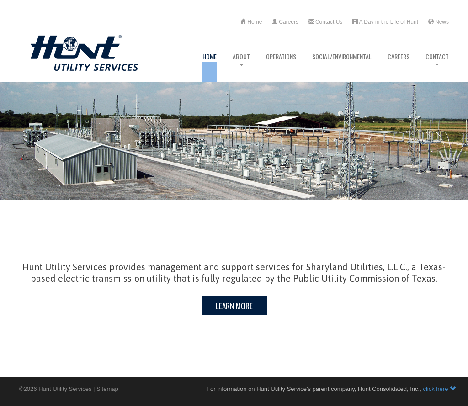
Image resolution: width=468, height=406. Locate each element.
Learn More (234, 305)
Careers (285, 22)
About (241, 67)
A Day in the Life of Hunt (385, 22)
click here (439, 388)
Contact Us (325, 22)
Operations (281, 67)
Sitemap (107, 388)
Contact (437, 67)
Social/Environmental (342, 67)
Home (251, 22)
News (438, 22)
